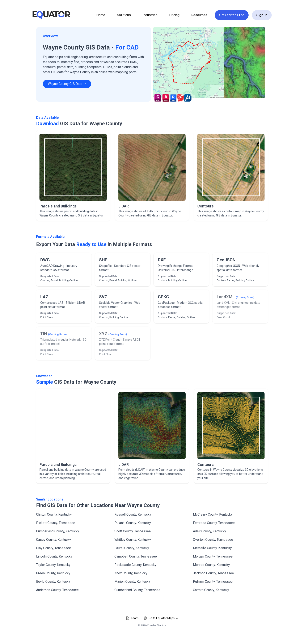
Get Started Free (231, 15)
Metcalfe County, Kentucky (212, 548)
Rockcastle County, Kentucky (135, 565)
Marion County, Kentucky (132, 582)
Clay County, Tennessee (53, 548)
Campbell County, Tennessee (135, 556)
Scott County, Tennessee (132, 531)
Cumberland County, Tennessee (137, 590)
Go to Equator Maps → (161, 618)
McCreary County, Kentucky (213, 514)
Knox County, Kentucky (130, 573)
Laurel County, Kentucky (131, 548)
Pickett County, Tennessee (55, 523)
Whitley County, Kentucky (132, 540)
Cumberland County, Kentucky (57, 531)
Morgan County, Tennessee (213, 556)
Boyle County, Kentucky (53, 582)
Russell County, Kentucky (132, 514)
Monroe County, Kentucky (211, 565)
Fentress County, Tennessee (214, 523)
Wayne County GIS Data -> (67, 84)
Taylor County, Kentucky (53, 565)
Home (100, 15)
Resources (199, 15)
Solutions (124, 15)
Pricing (174, 15)
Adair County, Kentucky (209, 531)
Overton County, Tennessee (213, 540)
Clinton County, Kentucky (54, 514)
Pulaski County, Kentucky (132, 523)
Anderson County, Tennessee (57, 590)
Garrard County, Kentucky (211, 590)
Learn (132, 618)
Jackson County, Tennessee (213, 573)
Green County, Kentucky (53, 573)
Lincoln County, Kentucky (54, 556)
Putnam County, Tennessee (213, 582)
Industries (150, 15)
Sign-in (261, 15)
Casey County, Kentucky (53, 540)
